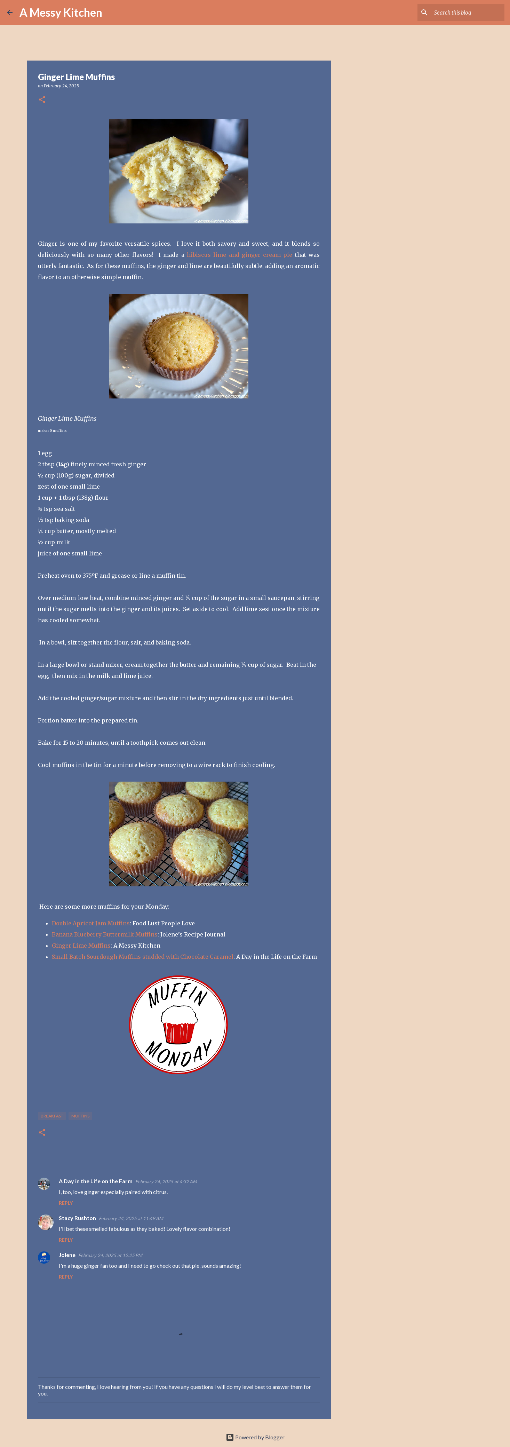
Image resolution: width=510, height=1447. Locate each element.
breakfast (52, 1115)
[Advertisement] (366, 300)
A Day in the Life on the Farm (96, 1181)
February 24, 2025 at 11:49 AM (131, 1218)
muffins (80, 1115)
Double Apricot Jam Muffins (91, 923)
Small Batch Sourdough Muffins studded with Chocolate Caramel (142, 956)
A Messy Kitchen (60, 12)
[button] (42, 100)
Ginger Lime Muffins (81, 945)
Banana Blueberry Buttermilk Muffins (105, 934)
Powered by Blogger (255, 1437)
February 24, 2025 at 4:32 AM (166, 1181)
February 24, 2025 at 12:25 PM (110, 1255)
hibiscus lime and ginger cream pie (239, 254)
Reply (66, 1203)
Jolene (67, 1254)
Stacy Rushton (77, 1218)
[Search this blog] (467, 12)
